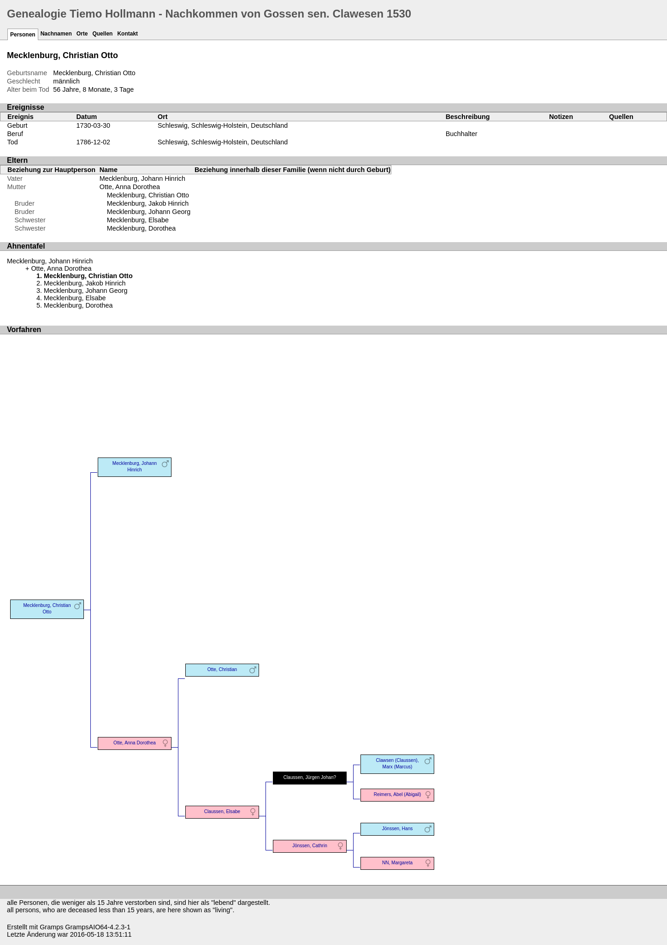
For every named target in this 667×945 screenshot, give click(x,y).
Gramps (51, 927)
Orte (82, 33)
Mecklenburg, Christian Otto (148, 195)
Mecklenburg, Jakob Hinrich (148, 203)
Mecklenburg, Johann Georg (149, 211)
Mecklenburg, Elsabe (138, 220)
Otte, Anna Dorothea (130, 186)
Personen (22, 34)
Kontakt (127, 33)
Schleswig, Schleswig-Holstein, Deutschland (223, 125)
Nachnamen (56, 33)
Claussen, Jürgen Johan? (309, 777)
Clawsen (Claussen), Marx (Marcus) (397, 763)
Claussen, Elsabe (222, 811)
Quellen (102, 33)
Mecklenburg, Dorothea (141, 228)
